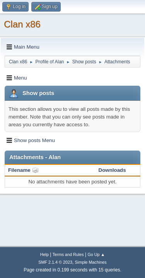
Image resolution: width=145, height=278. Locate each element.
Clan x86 (22, 24)
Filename (23, 170)
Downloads (112, 170)
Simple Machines (91, 262)
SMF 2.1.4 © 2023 (55, 262)
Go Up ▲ (96, 254)
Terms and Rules (68, 254)
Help (44, 254)
